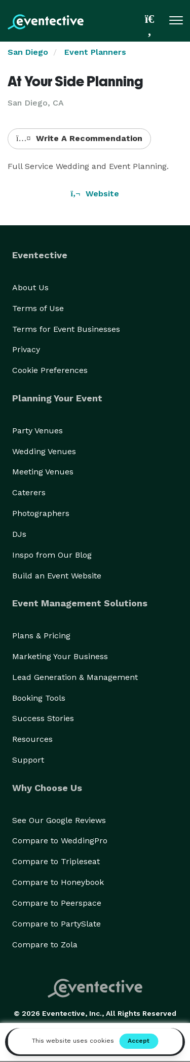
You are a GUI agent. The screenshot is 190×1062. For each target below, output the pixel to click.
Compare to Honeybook (58, 882)
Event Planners (95, 52)
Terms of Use (38, 308)
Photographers (40, 513)
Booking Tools (38, 698)
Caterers (29, 492)
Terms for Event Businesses (66, 329)
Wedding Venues (44, 451)
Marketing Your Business (60, 656)
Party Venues (37, 430)
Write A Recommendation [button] (79, 138)
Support (28, 760)
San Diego (28, 52)
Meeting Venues (42, 471)
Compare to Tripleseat (56, 861)
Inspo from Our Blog (52, 555)
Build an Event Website (56, 575)
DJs (19, 534)
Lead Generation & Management (75, 677)
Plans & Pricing (41, 635)
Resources (32, 739)
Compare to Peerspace (56, 903)
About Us (30, 287)
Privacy (26, 349)
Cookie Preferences (50, 370)
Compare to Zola (45, 944)
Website (95, 193)
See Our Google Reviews (59, 820)
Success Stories (43, 718)
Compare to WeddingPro (59, 840)
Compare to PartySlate (56, 924)
